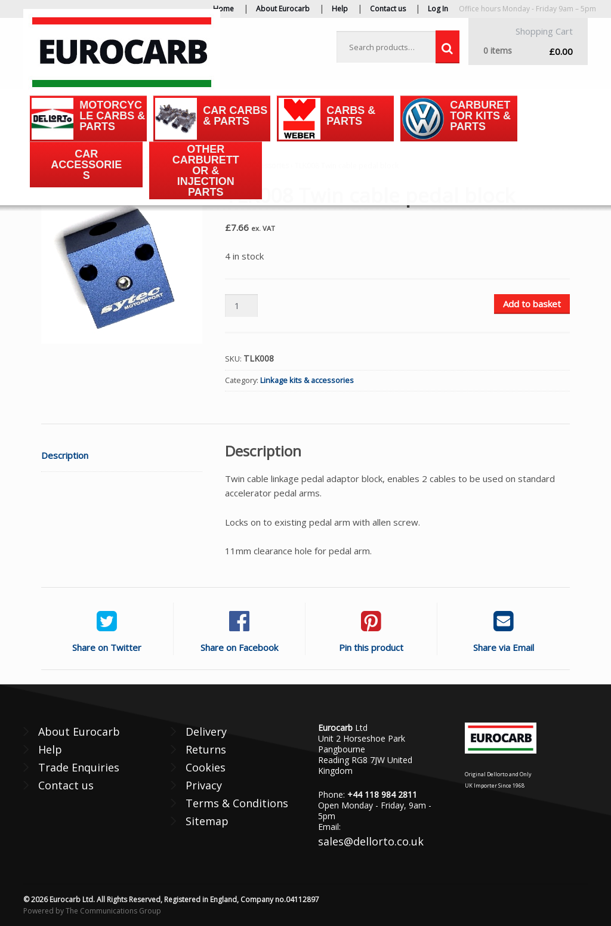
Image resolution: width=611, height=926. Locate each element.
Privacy (204, 785)
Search (447, 47)
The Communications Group (113, 911)
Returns (206, 749)
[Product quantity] (241, 305)
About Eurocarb (283, 9)
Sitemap (207, 821)
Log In (438, 9)
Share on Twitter (106, 647)
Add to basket (532, 304)
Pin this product (371, 647)
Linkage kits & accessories (307, 380)
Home (223, 9)
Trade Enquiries (78, 767)
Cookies (206, 767)
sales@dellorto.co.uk (371, 841)
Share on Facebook (239, 647)
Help (340, 9)
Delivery (206, 731)
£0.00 (528, 51)
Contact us (388, 9)
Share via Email (503, 647)
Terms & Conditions (237, 803)
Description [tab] (64, 455)
